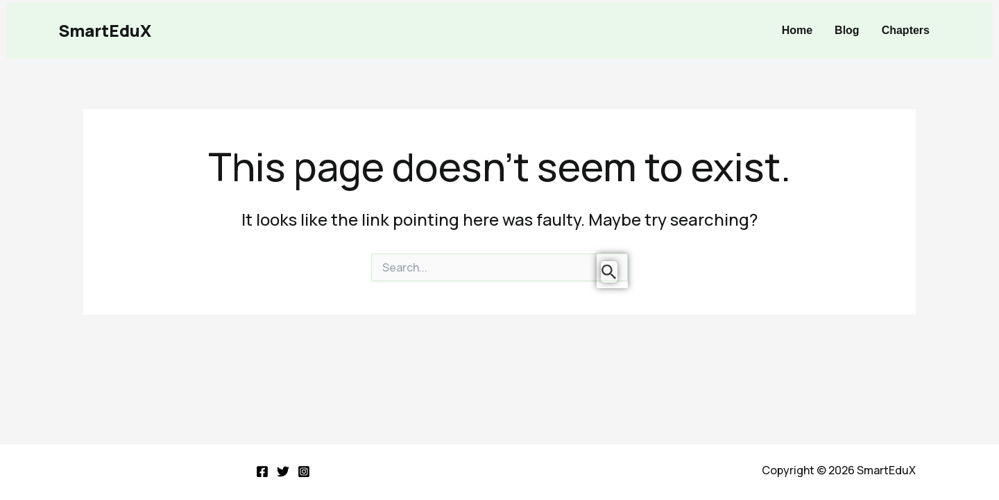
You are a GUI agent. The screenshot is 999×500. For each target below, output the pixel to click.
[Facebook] (262, 471)
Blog (847, 30)
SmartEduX (104, 30)
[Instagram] (304, 471)
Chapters (906, 30)
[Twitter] (283, 471)
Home (797, 30)
